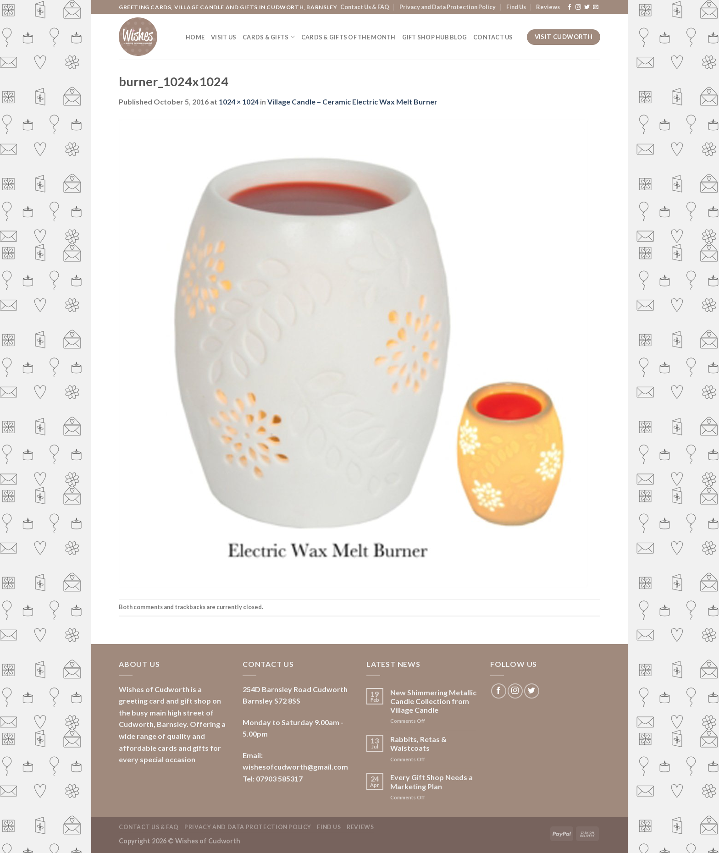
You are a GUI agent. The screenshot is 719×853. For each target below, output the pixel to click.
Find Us (516, 7)
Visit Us (223, 37)
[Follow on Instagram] (578, 7)
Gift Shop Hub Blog (434, 37)
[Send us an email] (595, 7)
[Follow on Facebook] (569, 7)
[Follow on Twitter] (587, 7)
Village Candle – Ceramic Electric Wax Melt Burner (352, 101)
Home (195, 37)
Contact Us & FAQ (364, 7)
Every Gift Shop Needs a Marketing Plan (431, 781)
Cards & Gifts (269, 37)
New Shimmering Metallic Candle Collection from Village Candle (433, 701)
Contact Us (493, 37)
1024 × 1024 (239, 101)
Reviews (548, 7)
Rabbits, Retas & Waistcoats (418, 743)
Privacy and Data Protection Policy (447, 7)
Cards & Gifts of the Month (348, 37)
